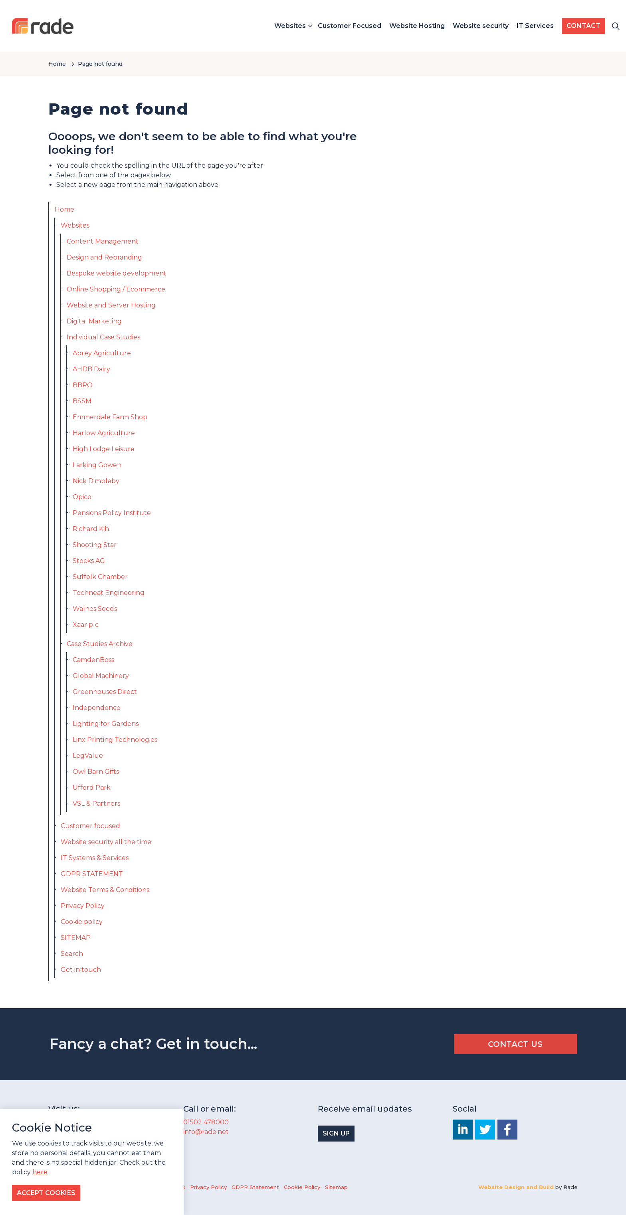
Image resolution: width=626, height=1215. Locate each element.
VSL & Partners (96, 803)
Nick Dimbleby (96, 481)
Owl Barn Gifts (96, 771)
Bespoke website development (116, 273)
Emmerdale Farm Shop (110, 417)
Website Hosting (417, 26)
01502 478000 (206, 1122)
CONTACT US (515, 1044)
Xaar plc (86, 624)
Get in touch (81, 969)
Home (64, 209)
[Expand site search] (615, 26)
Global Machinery (101, 676)
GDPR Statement (255, 1187)
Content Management (103, 241)
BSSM (82, 401)
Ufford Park (92, 787)
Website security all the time (106, 842)
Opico (82, 497)
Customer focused (90, 826)
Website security (481, 26)
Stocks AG (89, 561)
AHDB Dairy (91, 369)
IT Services (535, 26)
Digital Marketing (94, 321)
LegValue (88, 755)
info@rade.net (206, 1132)
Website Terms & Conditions (105, 890)
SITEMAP (76, 937)
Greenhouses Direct (105, 692)
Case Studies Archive (100, 644)
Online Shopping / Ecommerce (116, 289)
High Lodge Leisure (104, 449)
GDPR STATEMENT (92, 874)
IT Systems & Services (95, 858)
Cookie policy (82, 922)
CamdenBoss (93, 660)
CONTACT (583, 26)
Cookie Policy (302, 1187)
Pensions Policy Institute (112, 513)
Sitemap (336, 1187)
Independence (97, 708)
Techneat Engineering (109, 593)
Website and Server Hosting (111, 305)
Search (72, 953)
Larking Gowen (97, 465)
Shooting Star (95, 545)
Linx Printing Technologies (115, 739)
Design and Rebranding (104, 257)
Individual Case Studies (103, 337)
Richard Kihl (92, 529)
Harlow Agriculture (104, 433)
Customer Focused (349, 26)
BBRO (83, 385)
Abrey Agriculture (102, 353)
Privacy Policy (83, 906)
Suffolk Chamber (100, 577)
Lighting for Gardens (106, 723)
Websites (290, 26)
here (40, 1188)
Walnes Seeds (95, 608)
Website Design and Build (516, 1187)
